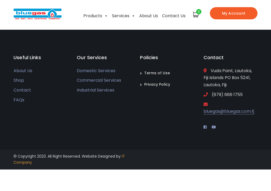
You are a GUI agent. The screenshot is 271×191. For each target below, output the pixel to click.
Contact (22, 90)
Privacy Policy (157, 84)
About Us (148, 16)
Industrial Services (95, 90)
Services (123, 14)
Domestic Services (96, 71)
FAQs (18, 100)
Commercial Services (99, 80)
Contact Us (174, 16)
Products (95, 14)
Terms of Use (157, 73)
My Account (234, 13)
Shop (18, 80)
